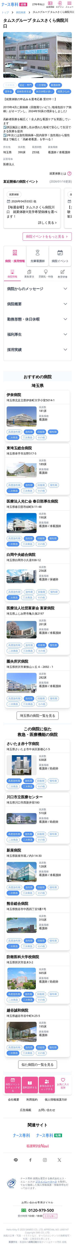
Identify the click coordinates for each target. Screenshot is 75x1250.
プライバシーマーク (46, 1181)
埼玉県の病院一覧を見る (37, 715)
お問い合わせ (46, 1110)
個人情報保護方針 (56, 1099)
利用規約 (32, 1099)
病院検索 (21, 12)
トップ (5, 12)
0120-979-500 (41, 1210)
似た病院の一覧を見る (38, 1064)
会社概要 (13, 1099)
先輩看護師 (38, 256)
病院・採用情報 (15, 256)
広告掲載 (25, 1110)
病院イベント (60, 256)
